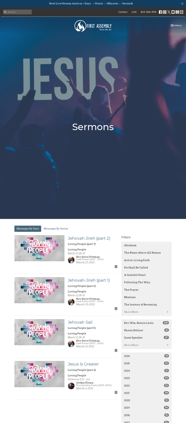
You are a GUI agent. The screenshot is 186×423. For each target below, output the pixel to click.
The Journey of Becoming (140, 304)
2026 (146, 356)
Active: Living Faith (137, 260)
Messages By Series (56, 228)
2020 (146, 400)
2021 (146, 393)
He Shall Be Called (136, 267)
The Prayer (131, 289)
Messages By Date (28, 228)
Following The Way (137, 282)
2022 (146, 385)
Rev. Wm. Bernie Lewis (146, 322)
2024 (146, 370)
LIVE (134, 12)
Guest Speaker (146, 337)
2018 (146, 415)
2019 (146, 407)
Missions (130, 297)
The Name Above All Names (142, 252)
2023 (146, 378)
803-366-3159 (148, 12)
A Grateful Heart (135, 274)
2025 (146, 363)
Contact (122, 12)
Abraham (130, 245)
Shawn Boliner (146, 330)
